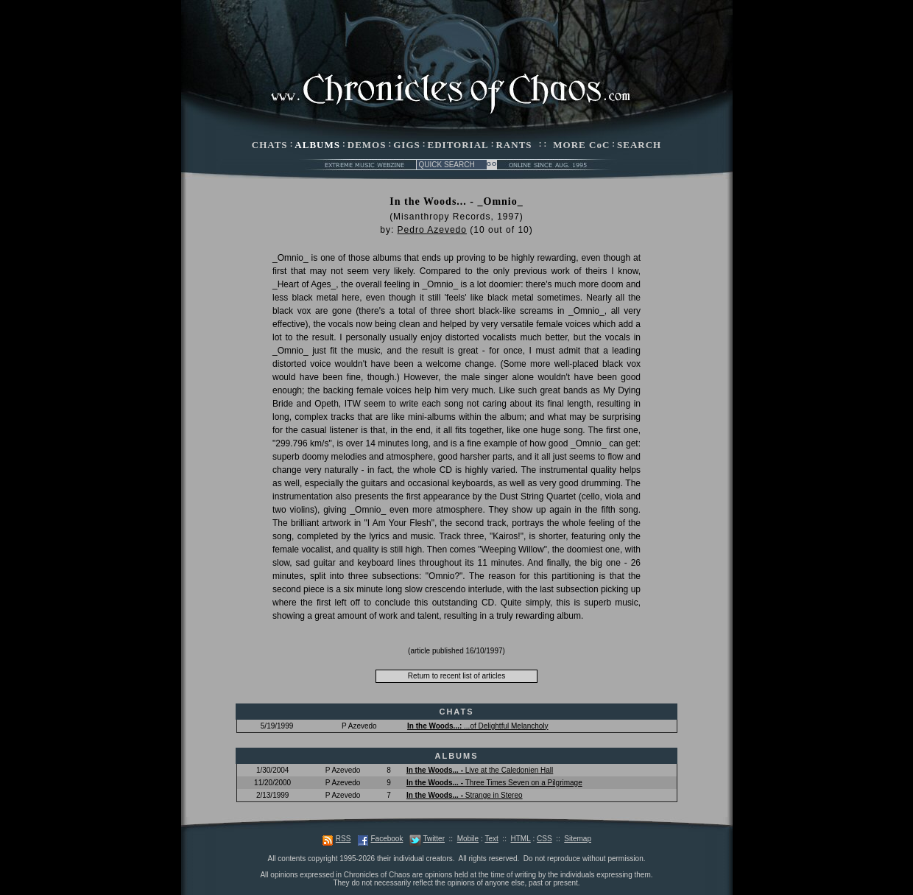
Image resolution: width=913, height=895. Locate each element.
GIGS (406, 144)
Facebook (386, 839)
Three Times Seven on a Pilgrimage (494, 783)
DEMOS (367, 144)
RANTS (514, 144)
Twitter (434, 839)
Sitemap (577, 839)
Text (491, 839)
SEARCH (639, 144)
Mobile (468, 839)
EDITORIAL (458, 144)
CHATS (270, 144)
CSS (544, 839)
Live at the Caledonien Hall (479, 770)
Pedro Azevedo (432, 230)
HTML (520, 839)
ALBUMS (317, 144)
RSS (343, 839)
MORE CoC (581, 144)
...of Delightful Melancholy (478, 726)
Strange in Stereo (464, 795)
